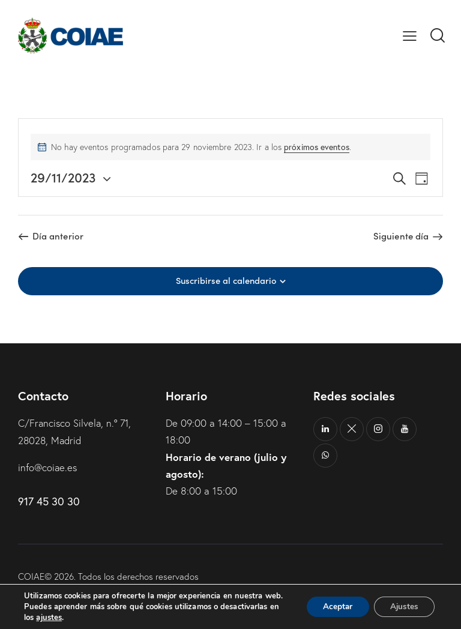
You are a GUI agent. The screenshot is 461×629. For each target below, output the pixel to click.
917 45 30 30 (49, 500)
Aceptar (332, 601)
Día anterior (57, 236)
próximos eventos (316, 146)
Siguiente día (401, 236)
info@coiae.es (48, 466)
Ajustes (402, 601)
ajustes (49, 617)
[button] (410, 35)
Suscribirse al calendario (226, 280)
